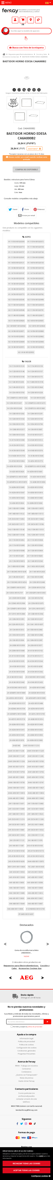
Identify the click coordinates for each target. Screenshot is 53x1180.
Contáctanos (26, 1072)
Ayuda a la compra (26, 1034)
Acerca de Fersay (26, 1061)
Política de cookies (26, 1044)
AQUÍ (41, 1156)
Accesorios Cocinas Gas (11, 56)
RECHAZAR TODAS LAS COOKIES (26, 1163)
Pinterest (39, 209)
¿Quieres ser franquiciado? (26, 1075)
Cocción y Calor (41, 54)
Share (25, 209)
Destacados (26, 925)
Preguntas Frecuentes (26, 1054)
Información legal (26, 1038)
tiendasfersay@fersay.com (26, 1110)
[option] (26, 944)
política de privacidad (34, 1027)
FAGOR (28, 361)
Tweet (13, 209)
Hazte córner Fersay (26, 1081)
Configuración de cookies (27, 1047)
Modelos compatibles (26, 223)
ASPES (28, 237)
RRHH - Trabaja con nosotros (26, 1066)
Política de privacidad (26, 1041)
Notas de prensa (26, 1078)
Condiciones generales (26, 1050)
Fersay (10, 10)
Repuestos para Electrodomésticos (21, 54)
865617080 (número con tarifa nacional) (26, 1106)
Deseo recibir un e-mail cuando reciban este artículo (26, 158)
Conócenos (26, 1069)
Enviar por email (26, 215)
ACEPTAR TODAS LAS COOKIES (26, 1170)
